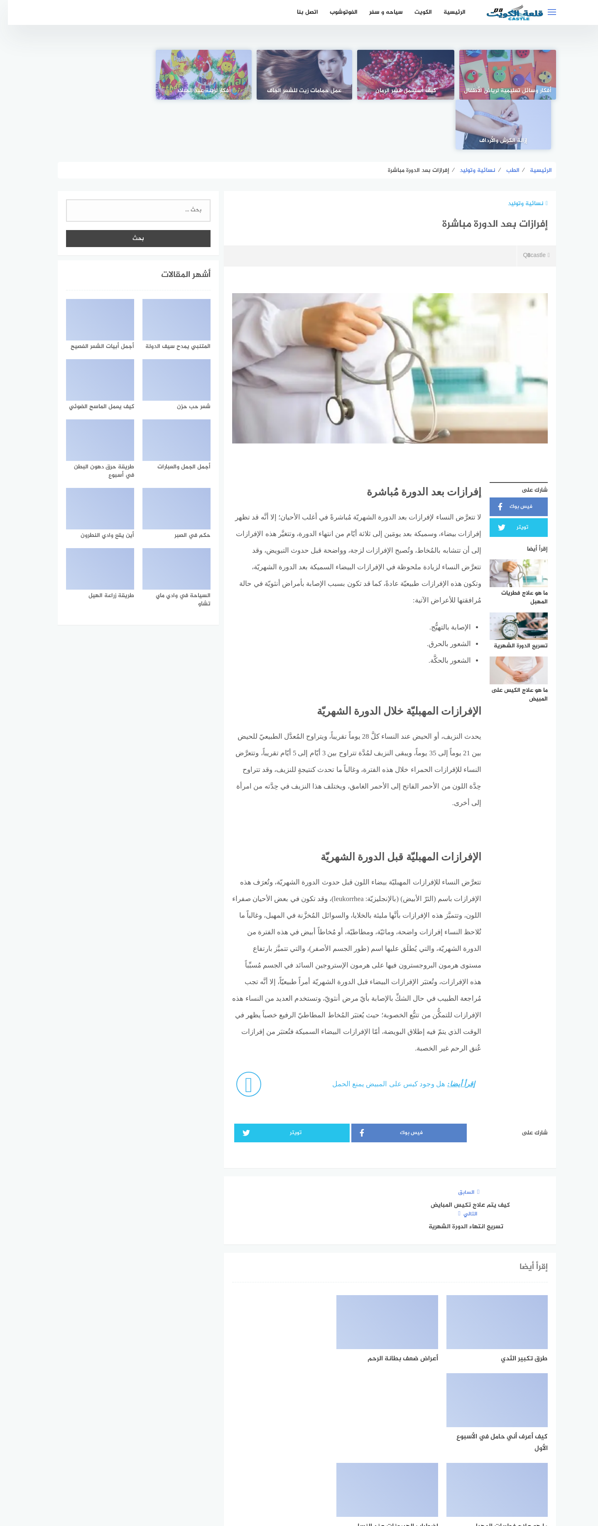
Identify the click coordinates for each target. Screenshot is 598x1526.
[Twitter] (299, 1449)
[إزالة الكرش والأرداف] (97, 75)
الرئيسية (447, 12)
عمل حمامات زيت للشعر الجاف (299, 91)
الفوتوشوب (336, 12)
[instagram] (270, 1449)
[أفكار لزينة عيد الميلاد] (198, 75)
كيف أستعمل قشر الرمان (399, 91)
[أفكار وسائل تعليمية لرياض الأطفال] (500, 75)
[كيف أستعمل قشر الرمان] (399, 75)
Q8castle (528, 206)
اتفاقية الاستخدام (346, 1476)
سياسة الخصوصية (289, 1476)
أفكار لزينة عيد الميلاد (198, 91)
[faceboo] (328, 1449)
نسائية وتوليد (520, 154)
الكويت (415, 12)
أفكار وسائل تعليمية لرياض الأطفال (500, 86)
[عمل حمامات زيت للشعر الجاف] (299, 75)
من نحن (246, 1476)
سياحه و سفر (378, 12)
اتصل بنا (299, 12)
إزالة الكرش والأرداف (98, 91)
